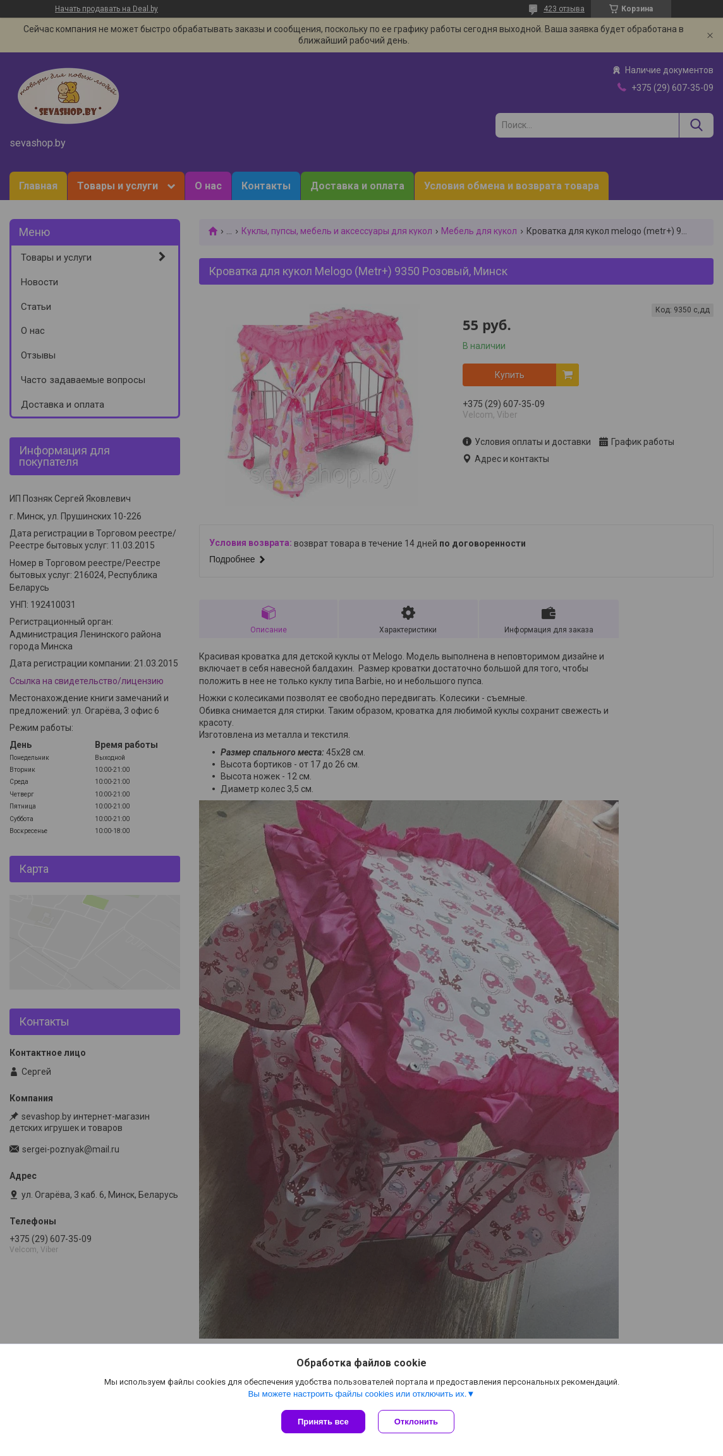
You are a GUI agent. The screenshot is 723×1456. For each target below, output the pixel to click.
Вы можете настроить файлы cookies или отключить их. (357, 1394)
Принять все (323, 1421)
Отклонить (416, 1421)
